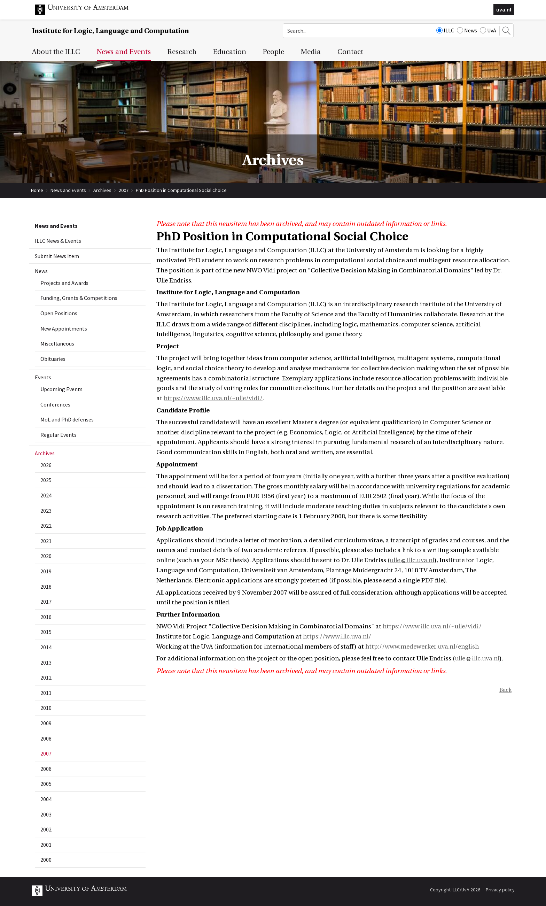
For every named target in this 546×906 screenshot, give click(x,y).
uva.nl (503, 9)
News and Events (68, 190)
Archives (102, 190)
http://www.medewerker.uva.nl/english (422, 646)
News (467, 30)
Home (37, 190)
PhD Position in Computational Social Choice (181, 190)
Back (505, 690)
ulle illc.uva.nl (412, 560)
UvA (488, 30)
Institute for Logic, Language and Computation (110, 31)
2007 (123, 190)
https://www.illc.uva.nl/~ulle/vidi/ (213, 398)
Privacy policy (500, 889)
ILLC (445, 30)
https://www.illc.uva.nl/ (337, 636)
